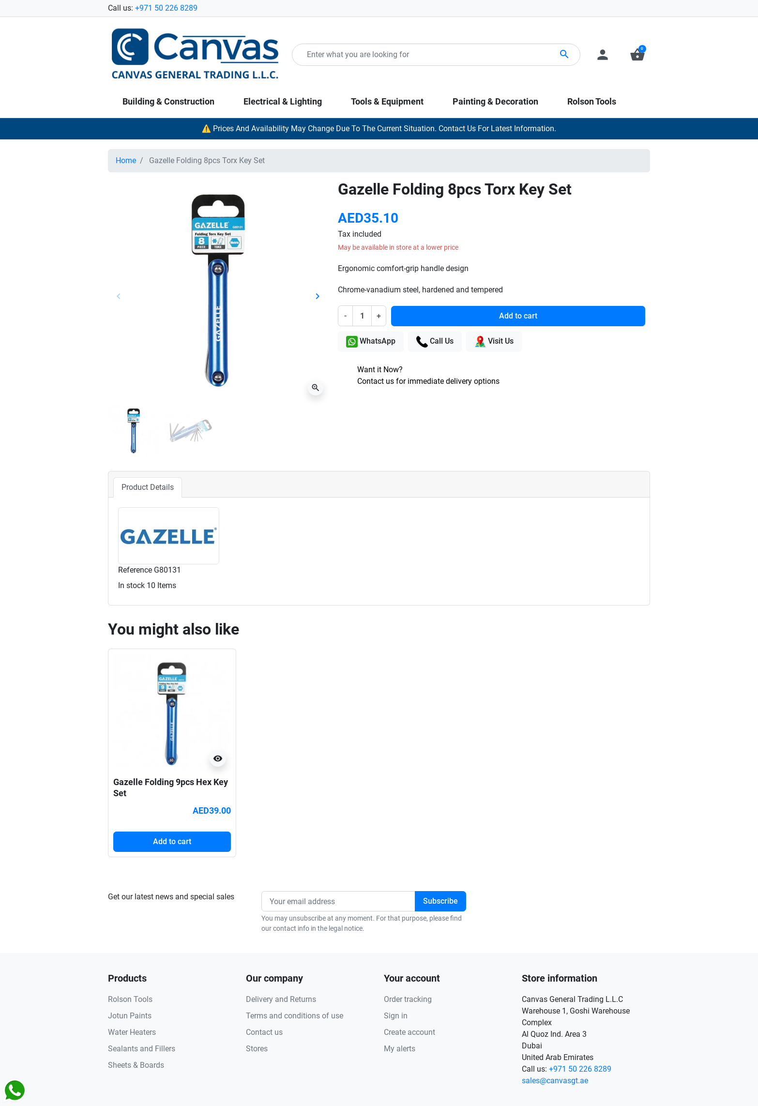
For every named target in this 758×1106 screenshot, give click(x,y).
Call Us (435, 342)
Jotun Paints (130, 1015)
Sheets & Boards (136, 1065)
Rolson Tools (130, 999)
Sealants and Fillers (141, 1048)
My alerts (399, 1048)
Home (126, 160)
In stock (131, 585)
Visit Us (494, 342)
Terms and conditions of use (294, 1015)
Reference (135, 570)
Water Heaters (132, 1032)
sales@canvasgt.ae (555, 1080)
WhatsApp (370, 342)
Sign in (396, 1015)
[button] (637, 54)
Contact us (264, 1032)
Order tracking (408, 999)
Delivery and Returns (281, 999)
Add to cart (518, 315)
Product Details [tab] (147, 487)
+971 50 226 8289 (166, 8)
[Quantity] (362, 315)
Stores (257, 1048)
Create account (409, 1032)
